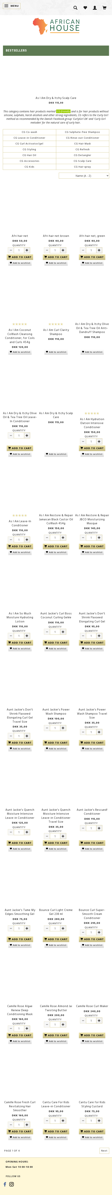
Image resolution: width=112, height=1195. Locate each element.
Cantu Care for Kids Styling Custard (92, 1104)
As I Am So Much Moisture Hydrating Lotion (20, 618)
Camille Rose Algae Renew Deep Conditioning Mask (20, 1010)
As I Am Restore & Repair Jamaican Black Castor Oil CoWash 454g (56, 519)
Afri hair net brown (56, 236)
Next (104, 1151)
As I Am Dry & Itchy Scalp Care (56, 98)
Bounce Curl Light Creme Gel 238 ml (56, 912)
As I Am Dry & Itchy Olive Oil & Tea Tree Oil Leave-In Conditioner (20, 417)
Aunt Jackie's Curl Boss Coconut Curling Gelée (56, 616)
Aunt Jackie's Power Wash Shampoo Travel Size (92, 714)
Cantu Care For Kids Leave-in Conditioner (56, 1104)
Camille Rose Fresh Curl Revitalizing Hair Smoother (20, 1106)
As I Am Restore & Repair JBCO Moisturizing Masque (92, 519)
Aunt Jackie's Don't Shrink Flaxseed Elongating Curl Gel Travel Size (20, 716)
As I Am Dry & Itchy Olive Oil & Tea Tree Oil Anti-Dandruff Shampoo (92, 328)
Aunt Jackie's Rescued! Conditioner (92, 812)
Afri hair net (20, 236)
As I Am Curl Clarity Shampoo (56, 332)
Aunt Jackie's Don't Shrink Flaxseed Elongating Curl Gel (92, 618)
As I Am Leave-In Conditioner (20, 523)
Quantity (19, 245)
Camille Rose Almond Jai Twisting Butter (56, 1008)
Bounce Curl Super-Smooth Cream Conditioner (92, 914)
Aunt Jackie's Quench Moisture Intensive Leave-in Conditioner (19, 814)
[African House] (56, 25)
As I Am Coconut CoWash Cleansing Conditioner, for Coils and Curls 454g (20, 336)
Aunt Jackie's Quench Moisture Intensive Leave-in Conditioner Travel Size (56, 816)
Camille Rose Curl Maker (92, 1006)
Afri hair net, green (92, 236)
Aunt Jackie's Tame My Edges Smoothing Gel (20, 912)
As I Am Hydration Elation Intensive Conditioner (92, 423)
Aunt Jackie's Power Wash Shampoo (56, 712)
